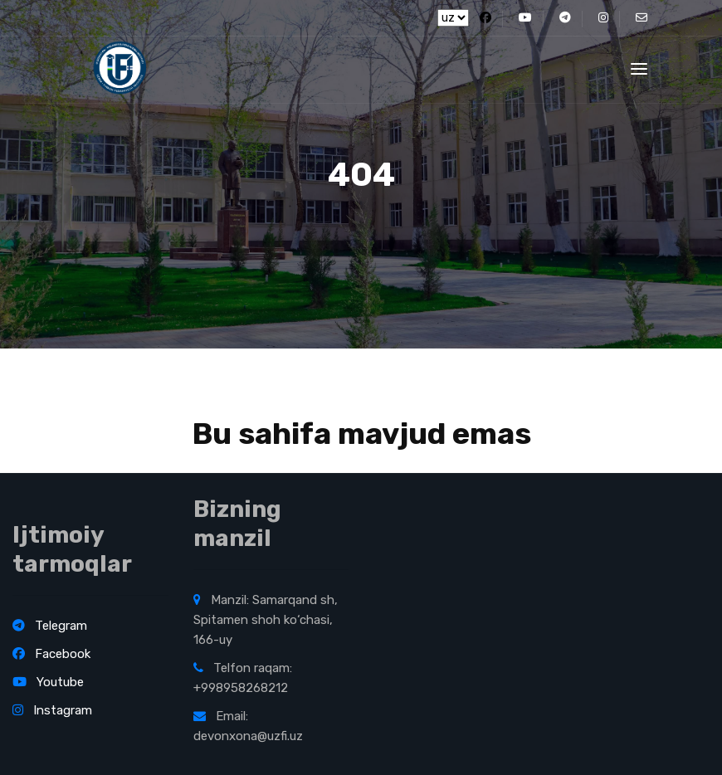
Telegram (49, 625)
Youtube (48, 682)
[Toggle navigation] (639, 69)
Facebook (51, 653)
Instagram (52, 710)
